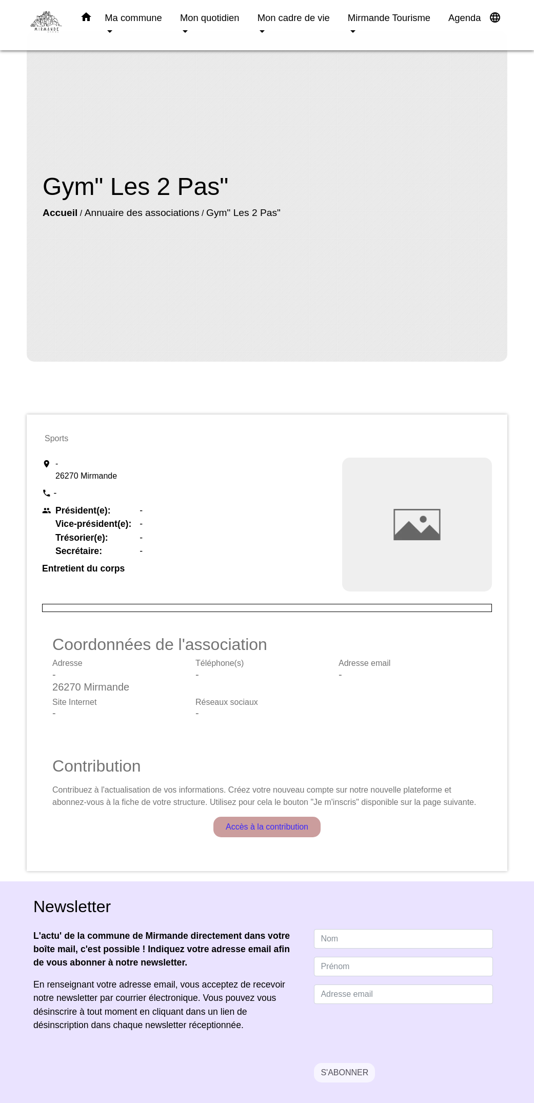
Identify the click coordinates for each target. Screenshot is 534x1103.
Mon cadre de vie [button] (294, 17)
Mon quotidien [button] (210, 17)
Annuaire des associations (142, 212)
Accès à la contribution (267, 826)
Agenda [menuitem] (464, 17)
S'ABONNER (344, 1072)
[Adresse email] (403, 994)
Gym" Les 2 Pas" (243, 212)
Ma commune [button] (133, 17)
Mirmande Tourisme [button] (389, 17)
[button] (86, 19)
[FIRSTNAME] (403, 966)
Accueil (60, 212)
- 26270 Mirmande (86, 469)
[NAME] (403, 939)
